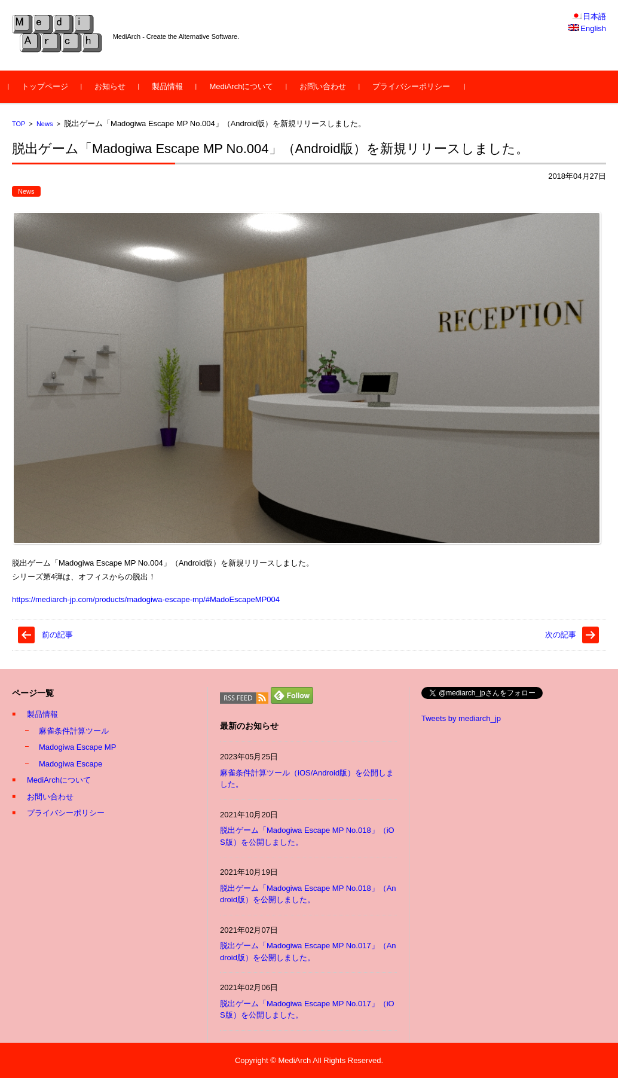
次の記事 (560, 634)
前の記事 (57, 634)
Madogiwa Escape (70, 763)
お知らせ (113, 86)
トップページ (48, 86)
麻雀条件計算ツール (74, 730)
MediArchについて (245, 86)
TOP (18, 123)
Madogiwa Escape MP (77, 747)
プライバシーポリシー (415, 86)
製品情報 (170, 86)
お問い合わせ (326, 86)
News (44, 123)
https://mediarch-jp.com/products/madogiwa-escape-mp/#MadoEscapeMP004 (146, 599)
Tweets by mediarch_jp (461, 718)
